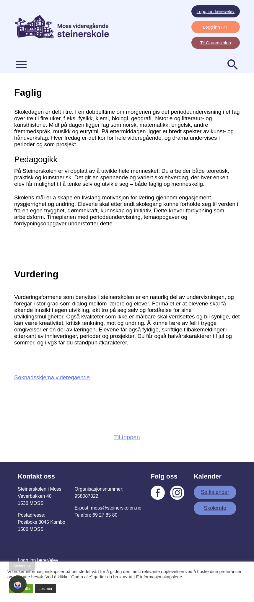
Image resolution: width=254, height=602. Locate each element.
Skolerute (215, 508)
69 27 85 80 (105, 515)
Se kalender (215, 492)
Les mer (45, 588)
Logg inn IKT (215, 27)
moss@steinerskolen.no (116, 507)
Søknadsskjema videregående (52, 377)
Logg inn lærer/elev (216, 11)
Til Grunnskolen (215, 42)
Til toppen (127, 437)
